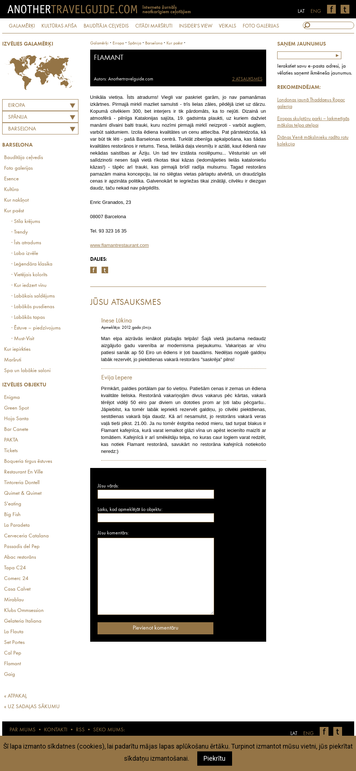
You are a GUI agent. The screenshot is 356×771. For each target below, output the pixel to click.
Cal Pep (12, 653)
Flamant (12, 664)
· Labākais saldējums (33, 296)
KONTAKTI (55, 730)
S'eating (12, 504)
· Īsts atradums (26, 243)
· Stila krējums (25, 221)
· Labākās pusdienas (32, 307)
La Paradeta (17, 525)
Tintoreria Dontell (22, 483)
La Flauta (13, 632)
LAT (301, 11)
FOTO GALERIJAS (261, 26)
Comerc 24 (16, 578)
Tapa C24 (15, 568)
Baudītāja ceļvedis (23, 158)
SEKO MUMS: (109, 730)
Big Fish (12, 515)
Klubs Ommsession (24, 610)
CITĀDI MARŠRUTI (153, 26)
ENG (316, 11)
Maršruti (12, 360)
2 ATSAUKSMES (247, 79)
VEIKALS (227, 26)
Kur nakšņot (16, 200)
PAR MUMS (23, 730)
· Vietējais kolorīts (29, 275)
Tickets (11, 451)
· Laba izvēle (24, 253)
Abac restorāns (20, 557)
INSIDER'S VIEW (195, 26)
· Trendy (19, 232)
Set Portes (14, 642)
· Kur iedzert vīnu (29, 285)
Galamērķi (99, 43)
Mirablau (14, 600)
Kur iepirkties (17, 349)
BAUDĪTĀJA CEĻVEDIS (106, 26)
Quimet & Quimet (22, 493)
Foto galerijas (18, 168)
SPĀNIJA (17, 117)
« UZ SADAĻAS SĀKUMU (32, 707)
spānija (134, 43)
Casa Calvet (17, 589)
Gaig (9, 674)
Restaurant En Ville (23, 472)
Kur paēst (14, 211)
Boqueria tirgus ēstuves (28, 461)
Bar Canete (16, 429)
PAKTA (11, 440)
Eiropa (16, 105)
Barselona (22, 129)
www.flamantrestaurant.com (119, 245)
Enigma (12, 397)
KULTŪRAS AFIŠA (59, 26)
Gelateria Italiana (22, 621)
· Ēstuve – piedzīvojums (35, 328)
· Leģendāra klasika (31, 264)
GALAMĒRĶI (22, 26)
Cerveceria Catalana (26, 536)
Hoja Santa (16, 419)
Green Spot (16, 408)
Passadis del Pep (22, 547)
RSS (80, 730)
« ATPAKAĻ (15, 696)
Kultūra (11, 189)
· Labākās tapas (28, 317)
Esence (11, 179)
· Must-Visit (22, 339)
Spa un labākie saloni (27, 371)
